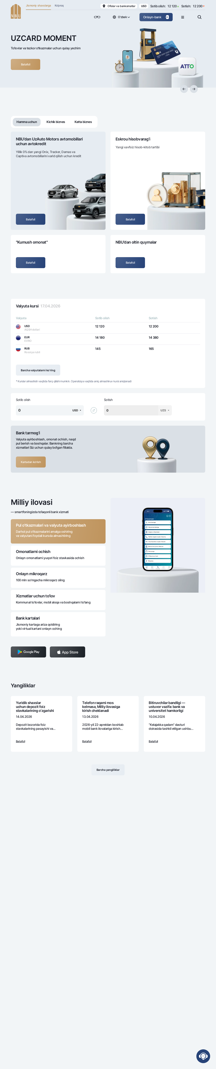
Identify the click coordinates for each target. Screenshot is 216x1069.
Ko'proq (59, 5)
